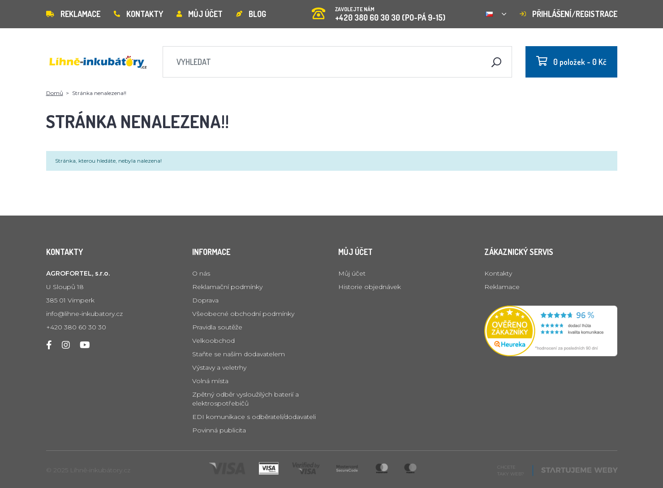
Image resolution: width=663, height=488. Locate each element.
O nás (201, 273)
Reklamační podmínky (227, 287)
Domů (54, 93)
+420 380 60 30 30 (76, 327)
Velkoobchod (213, 341)
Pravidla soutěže (217, 327)
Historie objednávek (369, 287)
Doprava (205, 300)
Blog (251, 14)
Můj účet (200, 14)
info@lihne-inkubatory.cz (84, 314)
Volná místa (210, 381)
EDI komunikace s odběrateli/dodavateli (254, 417)
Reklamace (73, 14)
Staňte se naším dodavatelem (238, 354)
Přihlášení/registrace (568, 14)
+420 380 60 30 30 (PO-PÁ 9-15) (378, 11)
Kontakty (138, 14)
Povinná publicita (219, 430)
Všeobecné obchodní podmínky (243, 314)
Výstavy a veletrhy (219, 367)
